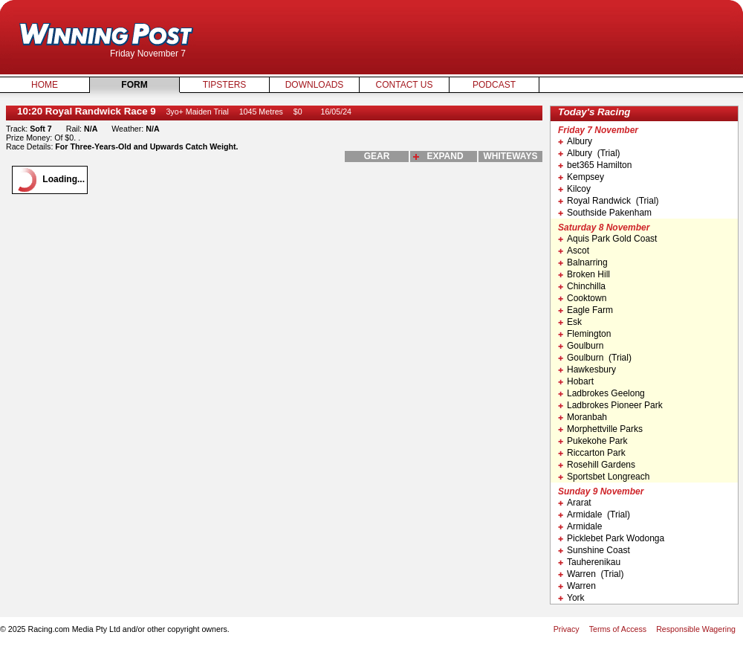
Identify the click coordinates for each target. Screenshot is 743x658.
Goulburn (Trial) (595, 357)
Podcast (494, 85)
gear (377, 156)
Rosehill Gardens (596, 464)
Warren (577, 586)
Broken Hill (584, 274)
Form (134, 85)
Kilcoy (574, 189)
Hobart (576, 381)
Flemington (584, 334)
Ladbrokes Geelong (601, 393)
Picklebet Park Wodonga (611, 538)
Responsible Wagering (696, 629)
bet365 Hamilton (595, 165)
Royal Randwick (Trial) (608, 201)
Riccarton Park (592, 453)
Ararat (574, 502)
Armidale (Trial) (594, 514)
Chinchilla (582, 286)
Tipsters (225, 85)
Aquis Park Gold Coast (607, 238)
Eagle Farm (585, 310)
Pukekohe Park (592, 441)
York (571, 598)
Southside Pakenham (605, 212)
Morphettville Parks (600, 429)
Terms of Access (618, 629)
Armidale (580, 526)
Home (44, 85)
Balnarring (583, 262)
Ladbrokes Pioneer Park (610, 405)
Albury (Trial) (589, 153)
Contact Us (404, 85)
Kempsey (581, 177)
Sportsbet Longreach (603, 476)
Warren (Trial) (590, 574)
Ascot (573, 250)
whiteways (511, 156)
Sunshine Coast (594, 550)
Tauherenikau (589, 562)
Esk (570, 322)
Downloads (314, 85)
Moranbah (582, 417)
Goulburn (580, 346)
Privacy (567, 629)
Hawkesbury (587, 369)
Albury (575, 141)
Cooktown (582, 298)
